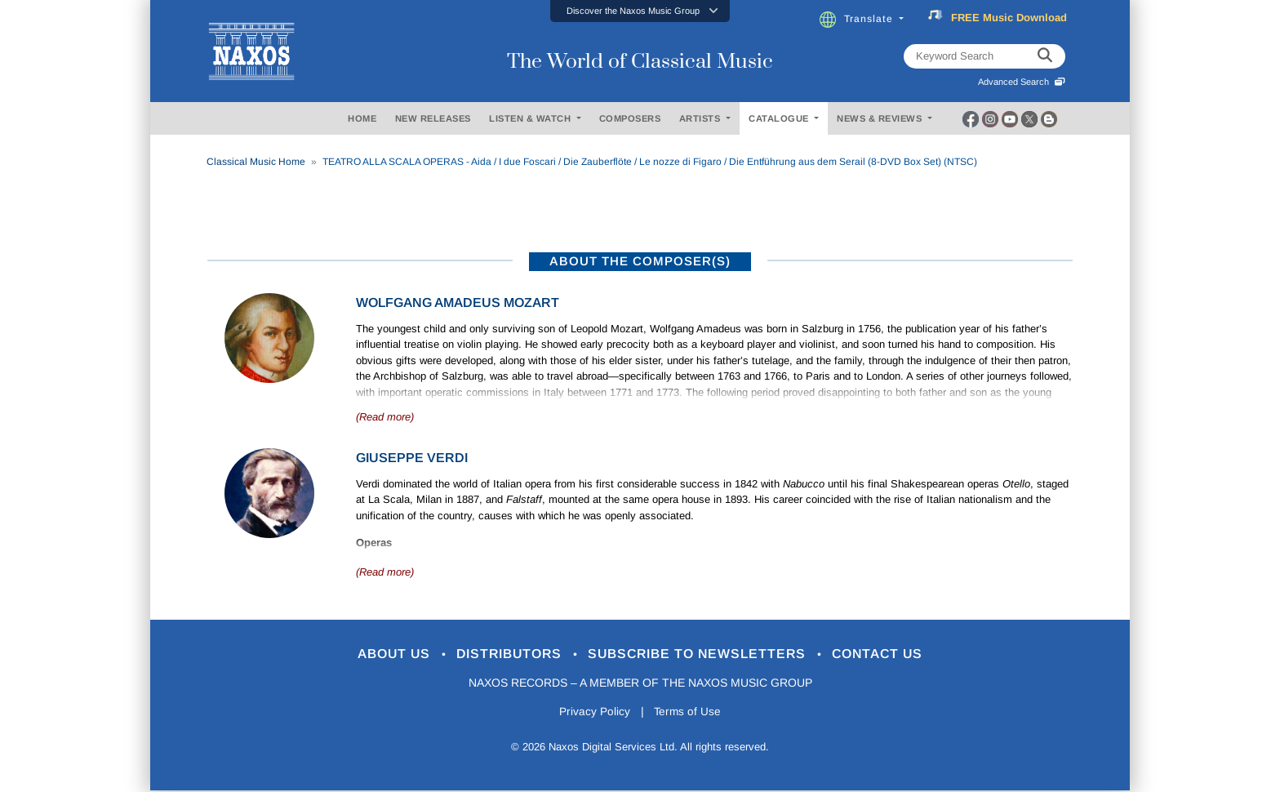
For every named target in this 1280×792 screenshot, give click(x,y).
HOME (362, 118)
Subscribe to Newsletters (703, 654)
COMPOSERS (630, 118)
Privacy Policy (593, 712)
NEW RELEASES (433, 118)
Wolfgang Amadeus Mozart (457, 302)
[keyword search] (1044, 56)
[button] (640, 11)
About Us (381, 654)
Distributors (505, 654)
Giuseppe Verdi (412, 458)
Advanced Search (1021, 82)
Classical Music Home (256, 161)
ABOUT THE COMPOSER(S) (640, 261)
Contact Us (892, 654)
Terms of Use (689, 712)
